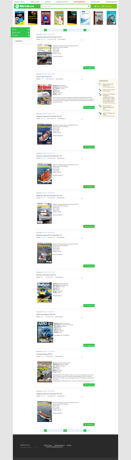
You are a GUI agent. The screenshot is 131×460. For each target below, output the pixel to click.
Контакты (48, 2)
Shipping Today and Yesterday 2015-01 (49, 116)
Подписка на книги (62, 2)
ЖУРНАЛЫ (44, 34)
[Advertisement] (107, 52)
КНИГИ (17, 29)
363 (57, 30)
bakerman (43, 39)
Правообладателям (111, 2)
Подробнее (90, 68)
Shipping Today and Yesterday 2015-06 (49, 394)
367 (73, 30)
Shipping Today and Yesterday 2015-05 (49, 235)
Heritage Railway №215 (44, 354)
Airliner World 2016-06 (44, 77)
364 (61, 30)
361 (49, 30)
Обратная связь (95, 2)
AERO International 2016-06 (45, 314)
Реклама (69, 445)
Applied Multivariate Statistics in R (108, 84)
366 (69, 30)
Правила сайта (34, 2)
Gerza (42, 79)
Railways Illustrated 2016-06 (46, 275)
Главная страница (19, 2)
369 (81, 30)
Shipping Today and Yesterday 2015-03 (49, 156)
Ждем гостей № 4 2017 (109, 90)
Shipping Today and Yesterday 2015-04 (49, 196)
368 (77, 30)
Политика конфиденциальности (54, 447)
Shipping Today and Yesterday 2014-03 (49, 37)
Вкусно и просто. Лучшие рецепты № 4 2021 (108, 107)
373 (89, 30)
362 (53, 30)
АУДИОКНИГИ (19, 32)
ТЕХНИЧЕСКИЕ (51, 34)
